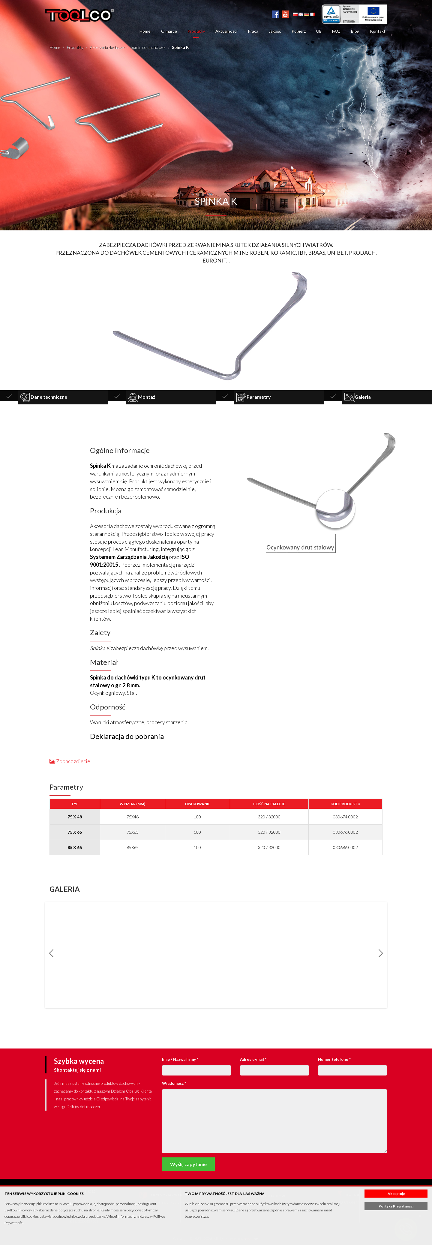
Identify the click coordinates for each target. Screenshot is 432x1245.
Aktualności (226, 31)
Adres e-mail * (253, 1059)
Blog (355, 31)
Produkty (196, 31)
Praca (253, 31)
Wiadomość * (174, 1083)
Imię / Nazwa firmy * (180, 1059)
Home (145, 31)
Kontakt (378, 31)
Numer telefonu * (334, 1059)
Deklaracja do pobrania (127, 736)
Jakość (275, 31)
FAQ (336, 31)
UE (319, 31)
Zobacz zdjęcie (70, 761)
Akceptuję (396, 1193)
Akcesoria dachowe (107, 47)
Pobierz (299, 31)
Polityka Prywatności (396, 1206)
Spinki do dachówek (148, 47)
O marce (169, 31)
